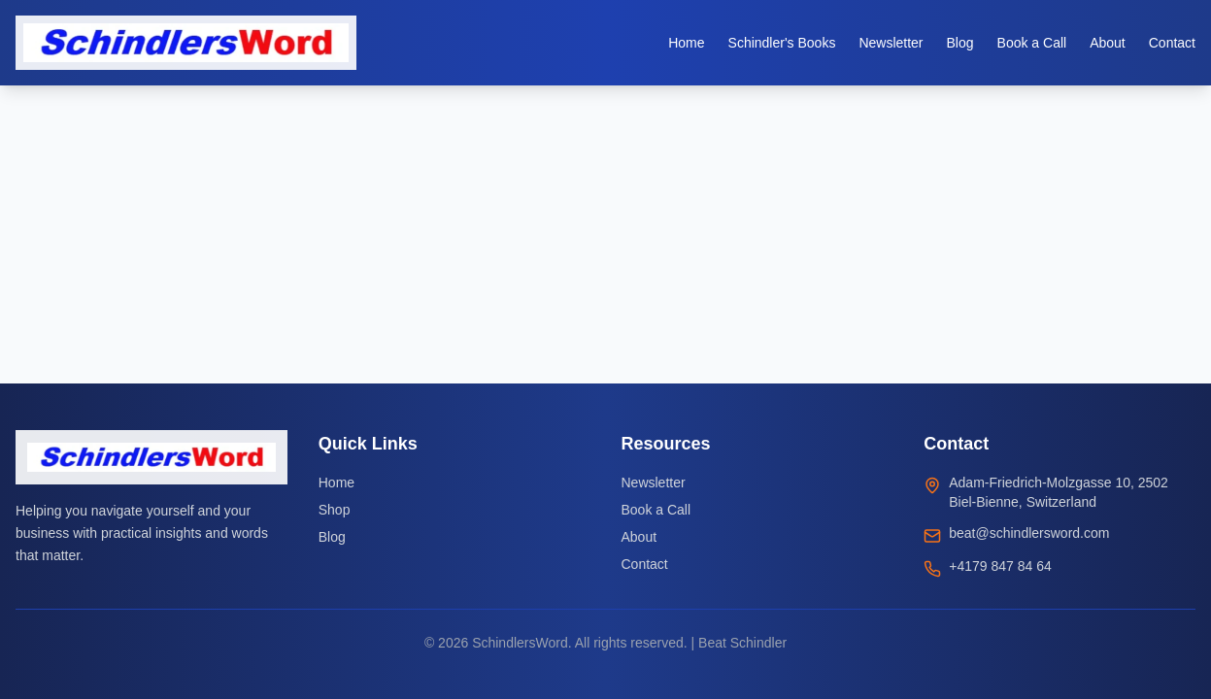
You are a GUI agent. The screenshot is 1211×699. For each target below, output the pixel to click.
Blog (332, 537)
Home (336, 482)
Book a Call (656, 509)
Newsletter (654, 482)
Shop (335, 509)
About (639, 537)
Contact (645, 564)
